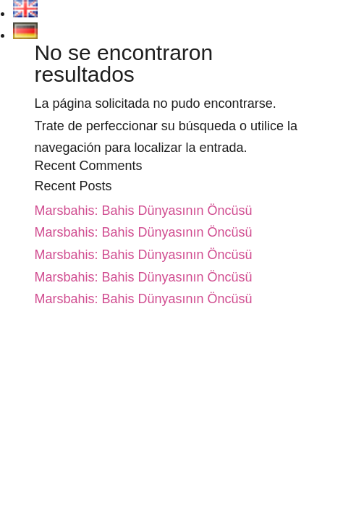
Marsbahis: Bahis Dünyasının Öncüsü (143, 210)
